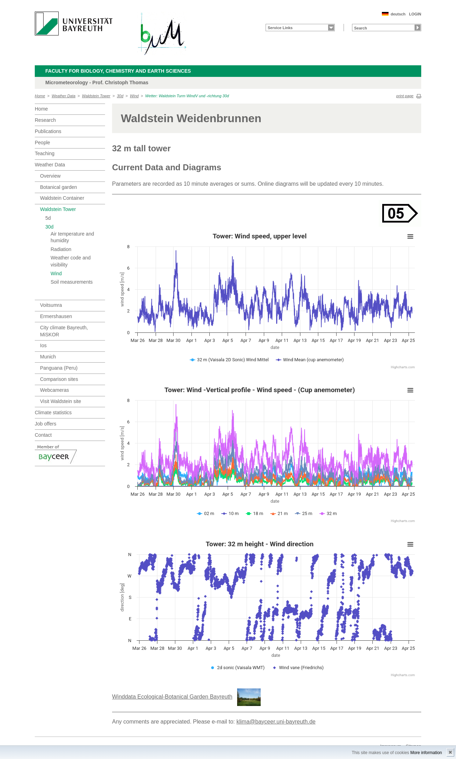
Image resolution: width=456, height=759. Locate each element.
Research (45, 120)
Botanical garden (58, 187)
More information (426, 752)
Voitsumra (51, 305)
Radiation (61, 249)
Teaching (44, 153)
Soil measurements (72, 282)
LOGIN (415, 14)
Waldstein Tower (96, 96)
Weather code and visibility (71, 261)
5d (48, 218)
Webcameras (54, 390)
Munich (48, 356)
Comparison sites (59, 379)
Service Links (280, 28)
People (42, 142)
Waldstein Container (62, 198)
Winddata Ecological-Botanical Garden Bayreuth (172, 697)
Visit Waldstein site (60, 401)
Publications (48, 131)
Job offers (45, 424)
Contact (43, 435)
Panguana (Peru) (59, 368)
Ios (43, 345)
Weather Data (64, 96)
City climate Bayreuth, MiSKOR (64, 331)
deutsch (398, 14)
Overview (50, 176)
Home (40, 96)
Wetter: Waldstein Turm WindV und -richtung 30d (187, 96)
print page (404, 96)
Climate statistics (53, 412)
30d (120, 96)
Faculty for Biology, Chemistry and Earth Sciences (118, 71)
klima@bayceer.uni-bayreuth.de (275, 722)
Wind (134, 96)
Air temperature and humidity (72, 237)
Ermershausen (56, 316)
